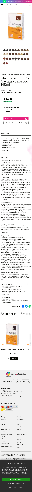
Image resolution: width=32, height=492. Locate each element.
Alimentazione (21, 417)
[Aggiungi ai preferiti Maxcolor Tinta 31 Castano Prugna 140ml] (8, 358)
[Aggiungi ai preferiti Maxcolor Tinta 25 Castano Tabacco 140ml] (16, 123)
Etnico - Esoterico (22, 434)
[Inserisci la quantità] (8, 110)
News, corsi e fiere (6, 429)
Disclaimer (4, 441)
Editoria (19, 429)
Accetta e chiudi (16, 479)
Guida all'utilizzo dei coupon (6, 435)
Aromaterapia (20, 419)
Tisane (18, 447)
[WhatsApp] (4, 1)
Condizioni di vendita (6, 446)
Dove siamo (4, 422)
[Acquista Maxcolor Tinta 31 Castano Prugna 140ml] (14, 358)
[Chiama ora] (1, 1)
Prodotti (3, 75)
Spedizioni (4, 432)
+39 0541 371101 (11, 393)
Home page (4, 417)
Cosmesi (10, 75)
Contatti (3, 424)
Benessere (19, 422)
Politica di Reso (5, 443)
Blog (2, 427)
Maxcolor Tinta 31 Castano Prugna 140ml (13, 349)
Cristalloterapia (21, 427)
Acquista (16, 118)
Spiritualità (20, 444)
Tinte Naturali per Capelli (22, 75)
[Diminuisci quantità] (3, 109)
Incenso (19, 439)
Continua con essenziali (16, 483)
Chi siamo (3, 419)
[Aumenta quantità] (11, 109)
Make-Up (19, 442)
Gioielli (18, 437)
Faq (2, 438)
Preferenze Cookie (16, 487)
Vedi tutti (25, 381)
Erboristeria (20, 432)
